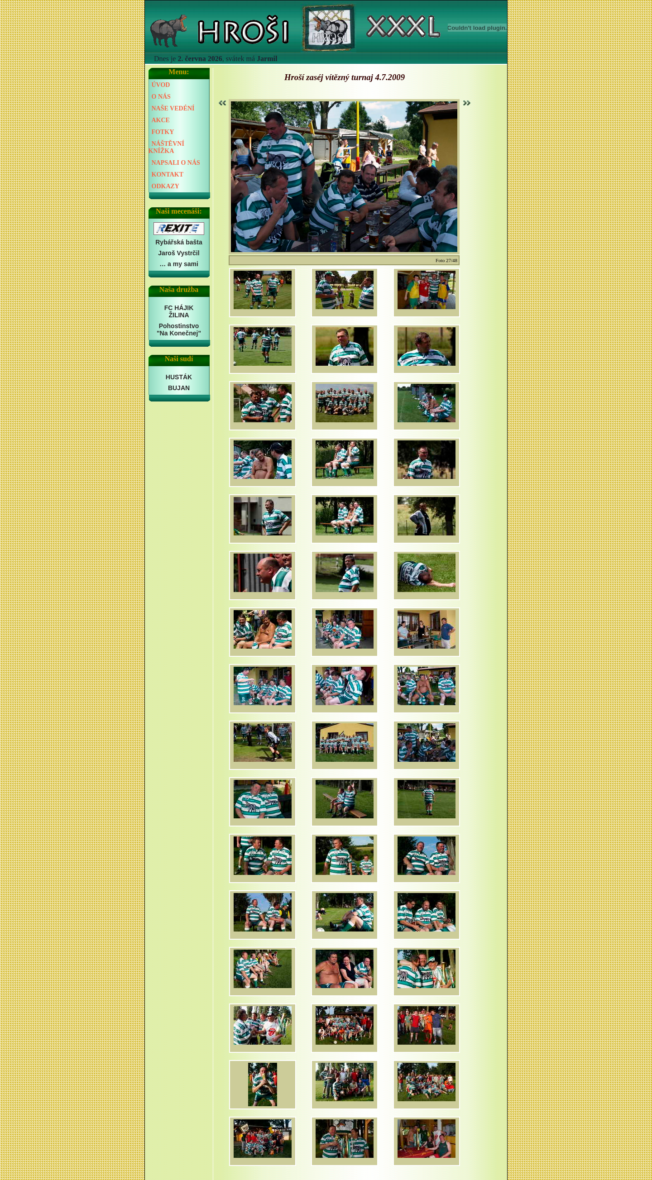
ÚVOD (161, 84)
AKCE (161, 120)
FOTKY (163, 132)
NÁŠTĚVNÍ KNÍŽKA (166, 147)
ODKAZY (165, 186)
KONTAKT (168, 174)
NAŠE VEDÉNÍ (173, 108)
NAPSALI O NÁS (176, 162)
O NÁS (161, 96)
